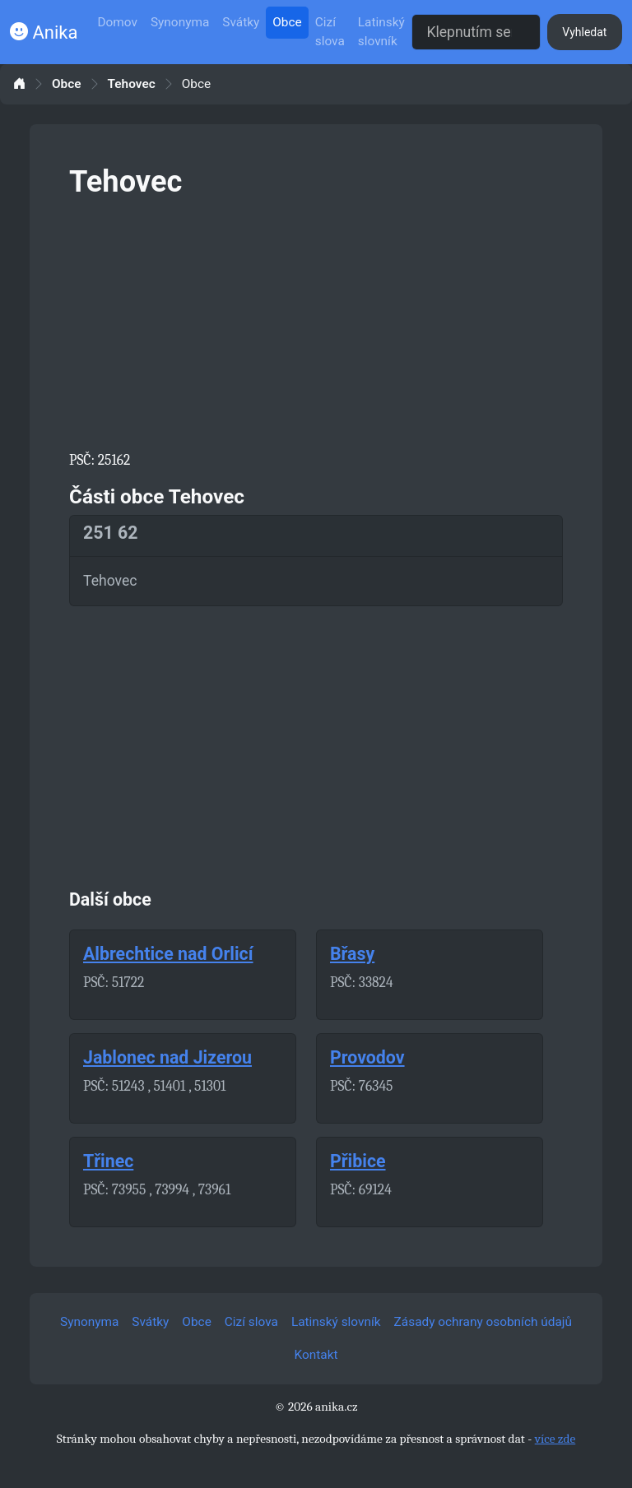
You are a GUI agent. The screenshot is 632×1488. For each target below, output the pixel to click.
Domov (117, 22)
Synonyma (180, 22)
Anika (43, 32)
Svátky (240, 22)
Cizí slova (330, 32)
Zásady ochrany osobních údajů (483, 1321)
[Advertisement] (316, 321)
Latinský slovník (381, 32)
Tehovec (132, 84)
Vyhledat (584, 32)
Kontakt (316, 1354)
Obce (286, 22)
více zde (555, 1438)
